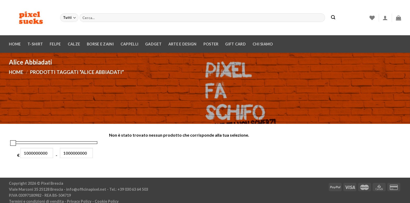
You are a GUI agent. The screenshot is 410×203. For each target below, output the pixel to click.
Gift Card (235, 44)
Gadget (153, 44)
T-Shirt (35, 44)
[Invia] (333, 17)
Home (15, 44)
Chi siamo (263, 44)
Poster (211, 44)
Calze (74, 44)
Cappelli (129, 44)
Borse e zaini (100, 44)
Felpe (55, 44)
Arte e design (182, 44)
